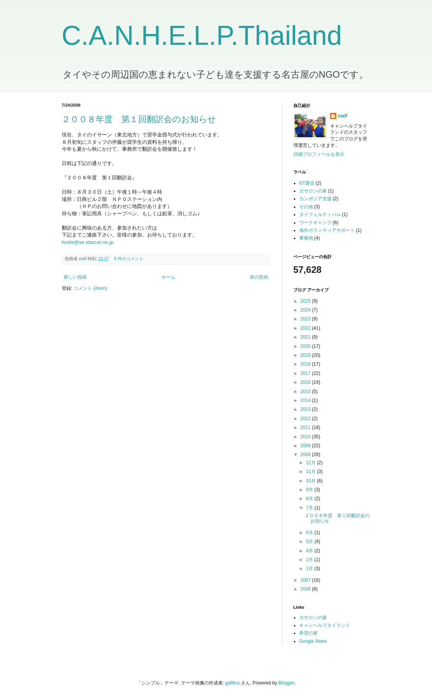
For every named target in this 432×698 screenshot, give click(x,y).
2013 (306, 409)
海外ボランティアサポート (327, 230)
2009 (306, 445)
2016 (306, 382)
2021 (306, 337)
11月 (311, 471)
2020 (306, 346)
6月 (310, 532)
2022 (306, 328)
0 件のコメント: (130, 258)
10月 (311, 480)
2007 (306, 580)
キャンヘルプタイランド (324, 625)
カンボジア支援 (315, 198)
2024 (306, 310)
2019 (306, 355)
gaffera (232, 683)
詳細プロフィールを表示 (318, 154)
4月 (310, 550)
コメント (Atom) (90, 288)
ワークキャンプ (315, 222)
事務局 (306, 238)
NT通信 (307, 183)
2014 (306, 400)
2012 (306, 418)
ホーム (168, 277)
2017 (306, 373)
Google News (313, 641)
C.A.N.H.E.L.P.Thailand (202, 35)
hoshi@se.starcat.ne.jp (88, 242)
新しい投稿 (75, 277)
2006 (306, 589)
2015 (306, 391)
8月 (310, 498)
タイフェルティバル (320, 214)
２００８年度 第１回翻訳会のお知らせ (139, 119)
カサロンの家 (313, 191)
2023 (306, 319)
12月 (311, 462)
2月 (310, 559)
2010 (306, 436)
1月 (310, 568)
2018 (306, 364)
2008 (306, 454)
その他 (306, 206)
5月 (310, 541)
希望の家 (308, 633)
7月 (310, 508)
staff (342, 116)
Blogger (286, 683)
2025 (306, 301)
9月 (310, 489)
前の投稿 (259, 277)
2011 (306, 427)
